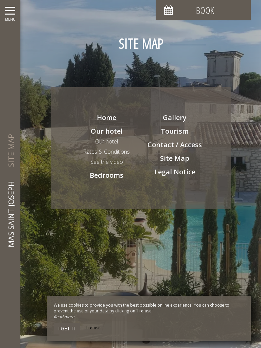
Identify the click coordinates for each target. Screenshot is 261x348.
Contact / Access (174, 144)
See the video (106, 162)
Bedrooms (106, 175)
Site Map (174, 158)
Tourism (175, 131)
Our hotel (107, 131)
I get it (67, 328)
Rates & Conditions (106, 151)
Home (106, 117)
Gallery (175, 117)
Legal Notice (174, 171)
